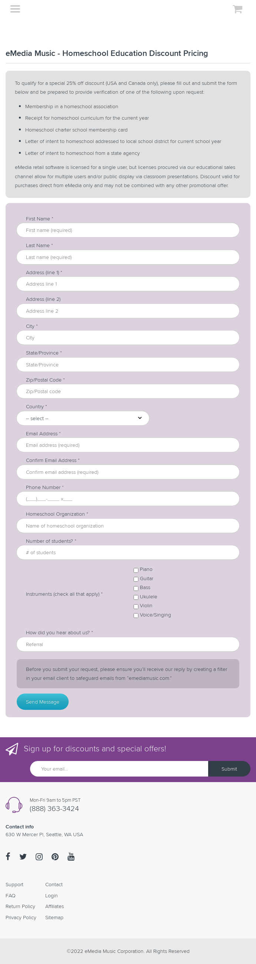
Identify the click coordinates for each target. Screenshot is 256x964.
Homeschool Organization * (57, 514)
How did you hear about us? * (59, 632)
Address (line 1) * (44, 272)
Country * (36, 406)
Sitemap (54, 917)
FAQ (11, 895)
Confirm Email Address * (53, 460)
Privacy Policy (21, 917)
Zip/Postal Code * (45, 380)
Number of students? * (51, 541)
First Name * (39, 219)
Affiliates (54, 906)
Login (51, 895)
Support (14, 884)
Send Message (42, 701)
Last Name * (39, 245)
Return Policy (20, 906)
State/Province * (44, 353)
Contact (54, 884)
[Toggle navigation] (15, 10)
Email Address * (43, 434)
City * (32, 326)
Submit (229, 768)
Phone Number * (45, 487)
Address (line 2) (43, 299)
